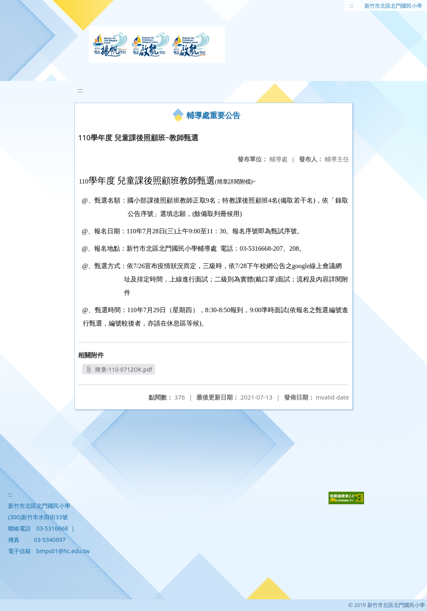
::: (351, 5)
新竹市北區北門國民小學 (393, 5)
